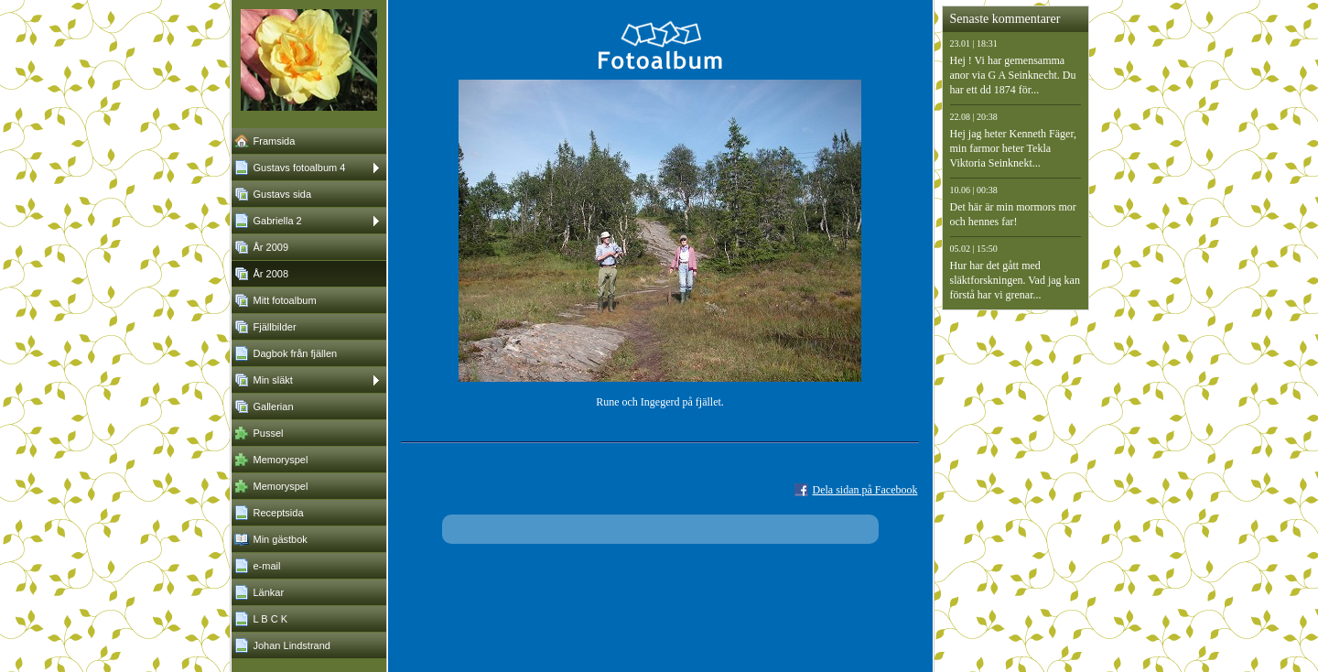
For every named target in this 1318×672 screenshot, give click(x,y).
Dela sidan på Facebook (865, 489)
